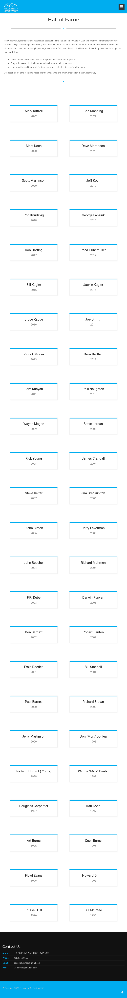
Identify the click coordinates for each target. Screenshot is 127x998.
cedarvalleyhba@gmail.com (27, 963)
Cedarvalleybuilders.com (25, 967)
